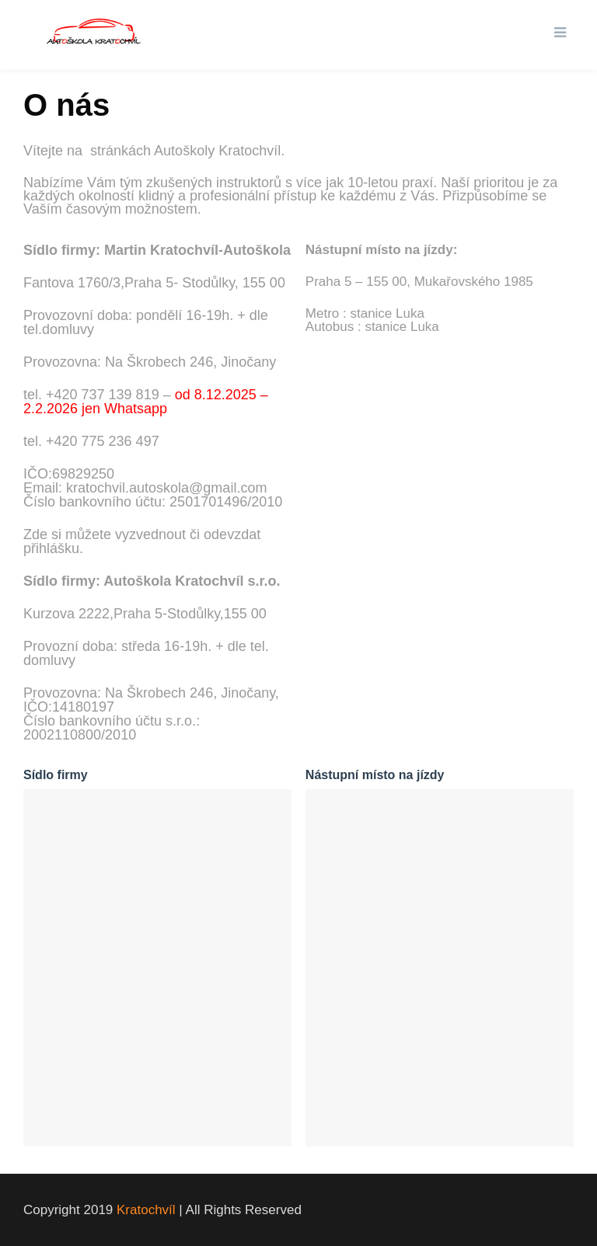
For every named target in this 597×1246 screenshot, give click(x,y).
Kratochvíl (146, 1209)
